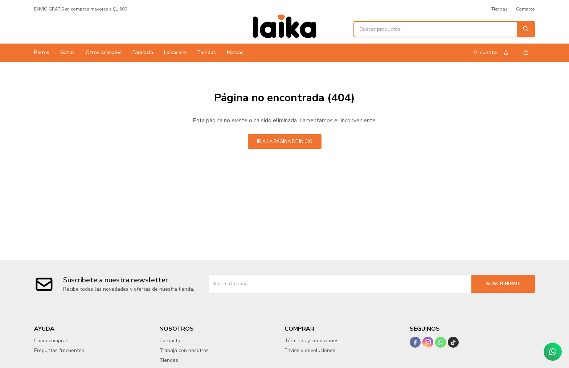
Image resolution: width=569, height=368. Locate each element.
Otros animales (104, 52)
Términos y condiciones (311, 340)
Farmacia (142, 52)
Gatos (67, 52)
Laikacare (175, 52)
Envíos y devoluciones (309, 350)
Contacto (525, 9)
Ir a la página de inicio (284, 141)
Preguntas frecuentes (59, 350)
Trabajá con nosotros (184, 350)
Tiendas (206, 52)
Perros (41, 52)
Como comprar (50, 340)
